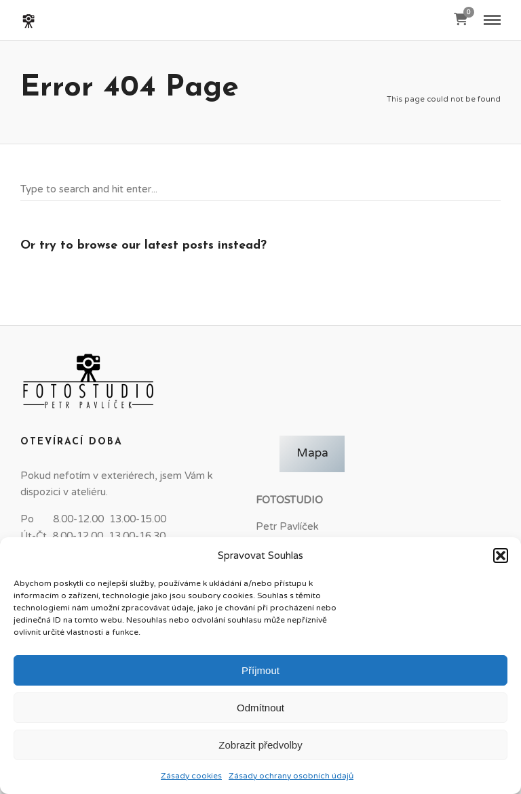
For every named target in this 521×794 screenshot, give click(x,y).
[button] (500, 555)
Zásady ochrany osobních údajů (291, 775)
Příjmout (260, 670)
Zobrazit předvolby (260, 745)
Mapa (312, 453)
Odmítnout (260, 707)
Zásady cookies (191, 775)
